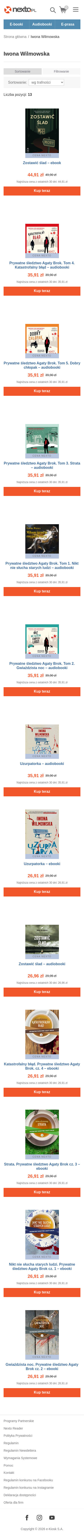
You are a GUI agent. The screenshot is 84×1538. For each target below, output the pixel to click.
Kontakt (9, 1472)
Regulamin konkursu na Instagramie (29, 1487)
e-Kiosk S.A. (54, 1529)
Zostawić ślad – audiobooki (42, 964)
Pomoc (8, 1465)
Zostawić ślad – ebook (42, 163)
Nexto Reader (13, 1428)
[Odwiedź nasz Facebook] (26, 1517)
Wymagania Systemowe (20, 1458)
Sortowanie (22, 71)
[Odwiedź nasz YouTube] (52, 1517)
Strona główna (15, 37)
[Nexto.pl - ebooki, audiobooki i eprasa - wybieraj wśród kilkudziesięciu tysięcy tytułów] (20, 10)
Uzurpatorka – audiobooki (42, 764)
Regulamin (11, 1443)
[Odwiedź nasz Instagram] (39, 1517)
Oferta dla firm (14, 1502)
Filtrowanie (61, 71)
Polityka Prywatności (18, 1435)
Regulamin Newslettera (20, 1450)
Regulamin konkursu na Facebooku (28, 1480)
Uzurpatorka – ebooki (42, 864)
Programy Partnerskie (19, 1421)
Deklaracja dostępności (20, 1495)
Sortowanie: (17, 82)
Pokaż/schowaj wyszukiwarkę (53, 10)
